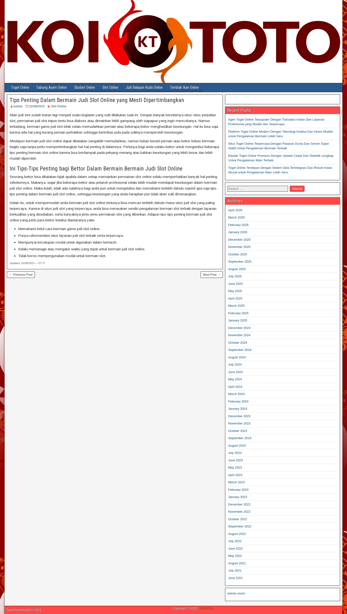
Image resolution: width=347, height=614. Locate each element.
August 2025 (237, 269)
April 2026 (235, 210)
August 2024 (237, 357)
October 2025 (237, 254)
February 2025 (238, 313)
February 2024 (238, 401)
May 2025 (235, 291)
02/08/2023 (37, 106)
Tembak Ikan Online (184, 87)
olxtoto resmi (236, 593)
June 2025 (235, 284)
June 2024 (235, 372)
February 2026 (238, 225)
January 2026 (237, 232)
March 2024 (236, 394)
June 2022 (235, 548)
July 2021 (235, 570)
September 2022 (239, 526)
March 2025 (236, 305)
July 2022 (235, 541)
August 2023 (237, 445)
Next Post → (212, 274)
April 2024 (235, 387)
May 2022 (235, 556)
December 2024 (239, 328)
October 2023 (237, 431)
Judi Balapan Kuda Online (144, 87)
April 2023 (235, 475)
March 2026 (236, 217)
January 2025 (237, 320)
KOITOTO (206, 608)
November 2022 (239, 511)
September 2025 (239, 261)
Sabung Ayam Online (51, 87)
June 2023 (235, 460)
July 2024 (235, 364)
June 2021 (235, 578)
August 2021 (237, 563)
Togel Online (20, 87)
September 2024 (239, 350)
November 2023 (239, 423)
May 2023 (235, 467)
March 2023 (236, 482)
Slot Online (110, 87)
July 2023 (235, 453)
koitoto (18, 106)
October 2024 (237, 342)
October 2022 (237, 519)
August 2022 (237, 534)
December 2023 (239, 416)
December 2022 (239, 504)
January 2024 (237, 408)
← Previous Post (21, 274)
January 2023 (237, 497)
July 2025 (235, 276)
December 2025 (239, 239)
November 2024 (239, 335)
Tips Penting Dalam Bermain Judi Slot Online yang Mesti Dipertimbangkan (97, 100)
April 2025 (235, 298)
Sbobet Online (84, 87)
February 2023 (238, 489)
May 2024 (235, 379)
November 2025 (239, 247)
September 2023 (239, 438)
